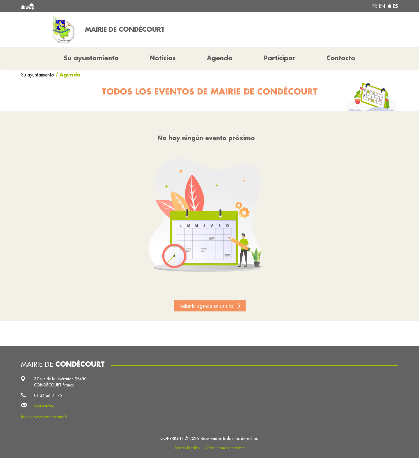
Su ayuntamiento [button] (91, 58)
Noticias (163, 58)
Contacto (340, 58)
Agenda (219, 58)
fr (374, 6)
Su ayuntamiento (38, 75)
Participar (280, 58)
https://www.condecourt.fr (44, 416)
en (382, 6)
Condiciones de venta (225, 447)
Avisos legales (187, 447)
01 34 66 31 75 (48, 395)
